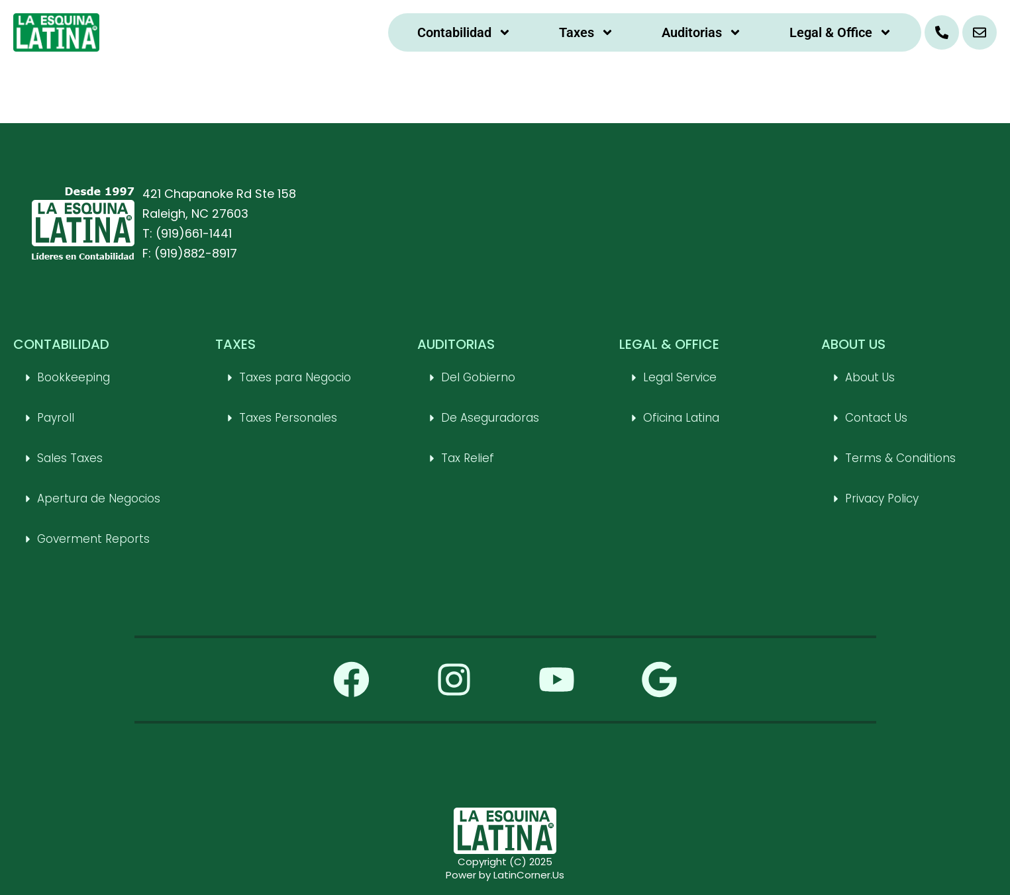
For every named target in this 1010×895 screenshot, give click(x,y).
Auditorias (702, 32)
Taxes (586, 32)
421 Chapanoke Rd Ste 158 (219, 193)
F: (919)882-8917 (189, 253)
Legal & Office (840, 32)
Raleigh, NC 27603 (195, 213)
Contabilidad (464, 32)
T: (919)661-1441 (187, 233)
